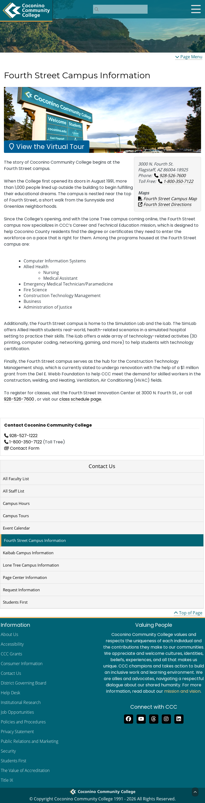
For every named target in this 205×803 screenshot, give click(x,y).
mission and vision (182, 691)
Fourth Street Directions (164, 204)
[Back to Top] (195, 792)
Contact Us (102, 466)
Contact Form (21, 448)
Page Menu (188, 57)
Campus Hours (16, 503)
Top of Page (188, 613)
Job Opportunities (17, 712)
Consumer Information (21, 663)
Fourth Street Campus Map (167, 198)
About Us (9, 634)
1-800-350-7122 (175, 181)
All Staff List (13, 491)
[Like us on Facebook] (128, 719)
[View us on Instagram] (166, 719)
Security (8, 751)
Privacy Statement (17, 731)
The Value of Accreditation (25, 770)
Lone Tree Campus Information (31, 565)
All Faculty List (16, 478)
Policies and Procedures (23, 722)
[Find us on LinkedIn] (179, 719)
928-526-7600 (170, 175)
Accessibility (12, 644)
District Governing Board (23, 683)
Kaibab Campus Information (28, 552)
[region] (102, 120)
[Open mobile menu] (196, 9)
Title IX (7, 780)
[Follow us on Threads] (153, 719)
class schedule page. (80, 399)
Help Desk (10, 693)
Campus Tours (16, 515)
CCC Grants (11, 654)
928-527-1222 (20, 436)
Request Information (21, 589)
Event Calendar (16, 528)
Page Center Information (25, 577)
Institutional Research (21, 702)
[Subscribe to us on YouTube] (141, 719)
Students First (15, 602)
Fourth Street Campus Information (35, 540)
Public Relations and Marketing (29, 741)
